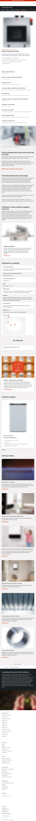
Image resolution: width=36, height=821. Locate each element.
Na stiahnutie (23, 10)
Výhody (7, 10)
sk (2, 667)
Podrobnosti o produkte (15, 10)
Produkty (6, 667)
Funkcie (3, 10)
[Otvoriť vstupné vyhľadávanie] (31, 4)
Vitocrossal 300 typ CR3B (14, 667)
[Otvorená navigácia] (34, 3)
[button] (18, 664)
